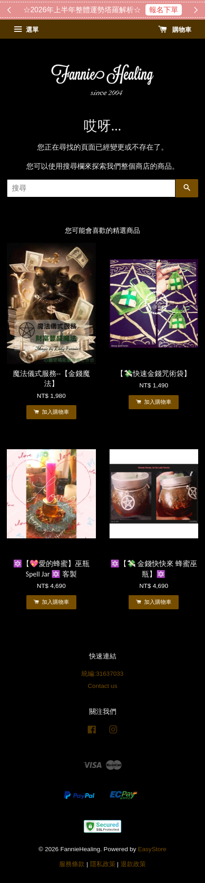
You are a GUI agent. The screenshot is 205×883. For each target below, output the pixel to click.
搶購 (147, 10)
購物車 (174, 30)
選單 (26, 30)
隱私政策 (102, 864)
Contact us (102, 685)
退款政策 (133, 864)
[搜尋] (91, 188)
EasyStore (152, 849)
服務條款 (72, 864)
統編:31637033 (102, 673)
